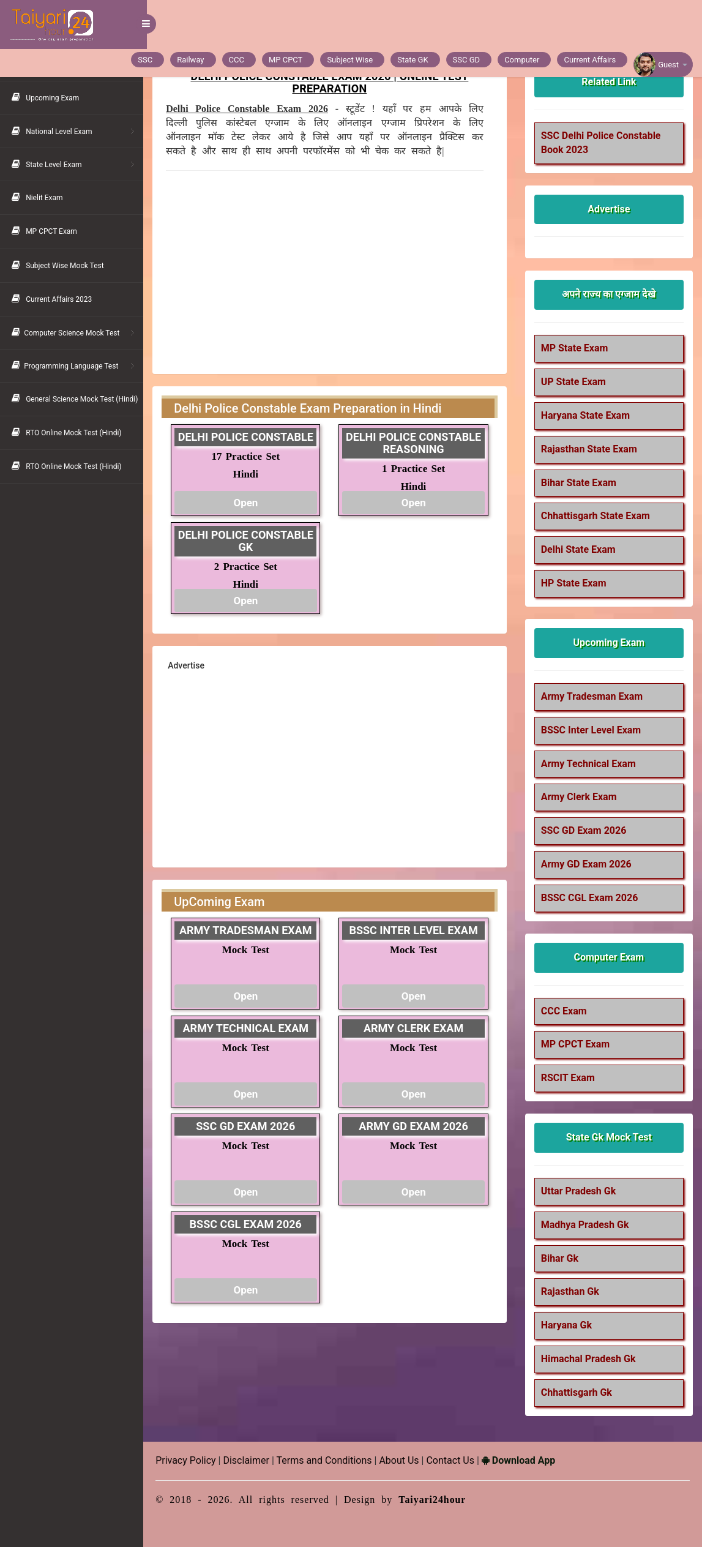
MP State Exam (576, 348)
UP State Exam (574, 382)
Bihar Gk (561, 1258)
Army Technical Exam (589, 764)
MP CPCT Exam (576, 1044)
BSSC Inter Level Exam (592, 730)
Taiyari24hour (436, 1499)
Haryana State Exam (586, 415)
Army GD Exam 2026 (587, 864)
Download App (522, 1460)
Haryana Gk (567, 1325)
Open (248, 502)
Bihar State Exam (580, 483)
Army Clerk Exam (580, 797)
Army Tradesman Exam (593, 696)
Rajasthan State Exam (590, 449)
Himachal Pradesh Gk (589, 1359)
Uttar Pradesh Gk (580, 1191)
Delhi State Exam (579, 549)
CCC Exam (565, 1011)
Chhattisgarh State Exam (596, 516)
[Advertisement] (327, 268)
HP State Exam (575, 583)
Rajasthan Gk (571, 1291)
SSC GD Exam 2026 (585, 830)
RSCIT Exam (569, 1078)
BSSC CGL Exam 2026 (591, 898)
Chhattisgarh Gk (577, 1392)
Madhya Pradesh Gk (586, 1224)
